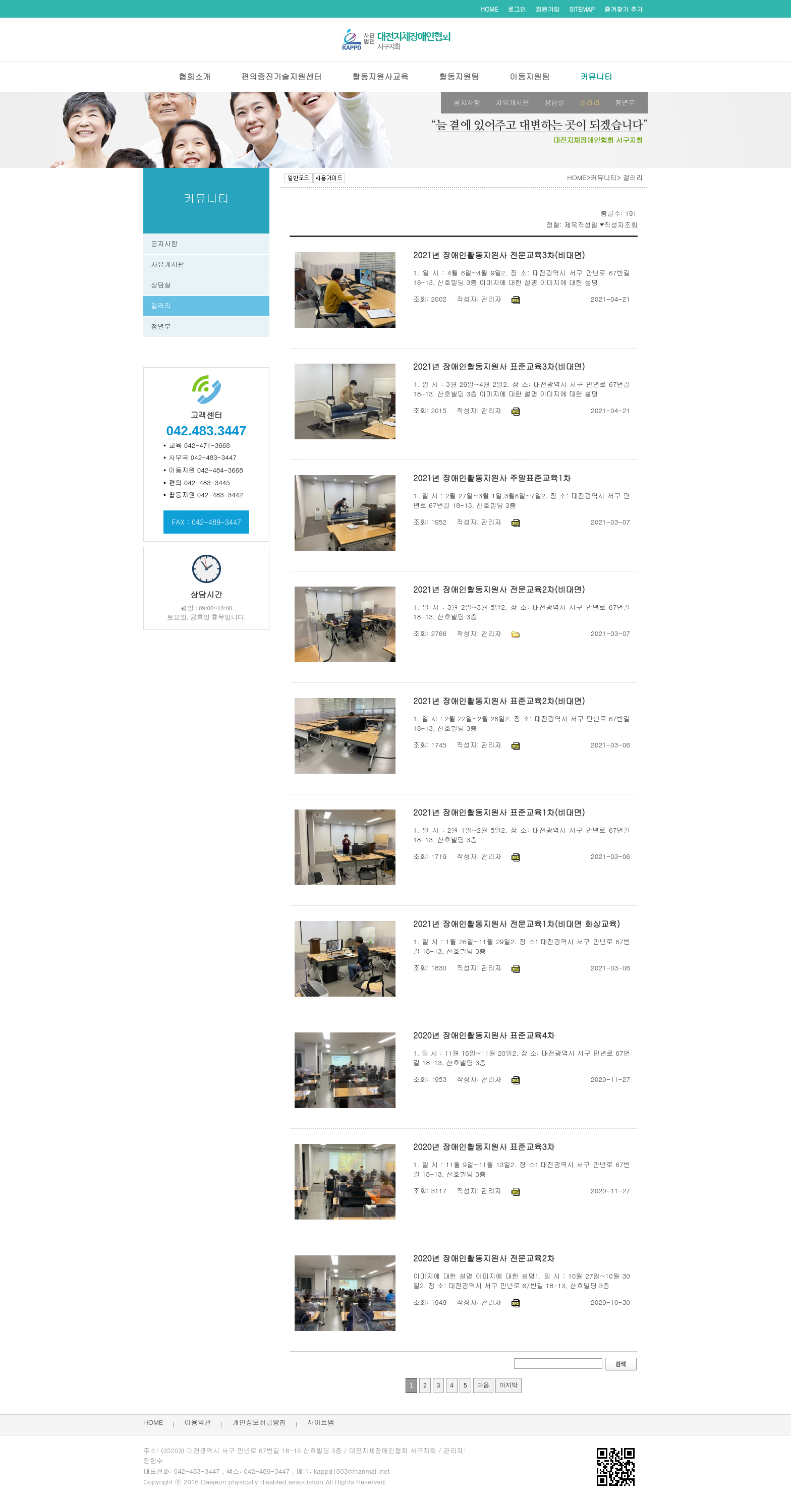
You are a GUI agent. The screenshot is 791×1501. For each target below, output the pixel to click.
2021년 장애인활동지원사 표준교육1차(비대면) (499, 812)
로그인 (517, 9)
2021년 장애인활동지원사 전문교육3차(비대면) (499, 255)
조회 (631, 224)
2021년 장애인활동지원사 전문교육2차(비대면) (499, 589)
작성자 (614, 224)
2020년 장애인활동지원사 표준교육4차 (484, 1035)
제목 (571, 224)
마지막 (510, 1387)
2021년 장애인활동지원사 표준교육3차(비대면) (499, 366)
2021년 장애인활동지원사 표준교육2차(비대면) (499, 701)
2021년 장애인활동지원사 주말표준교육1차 (492, 478)
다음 (485, 1387)
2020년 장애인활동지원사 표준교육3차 (484, 1146)
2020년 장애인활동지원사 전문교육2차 (484, 1258)
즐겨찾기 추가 (623, 9)
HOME (489, 9)
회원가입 (548, 9)
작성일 (591, 224)
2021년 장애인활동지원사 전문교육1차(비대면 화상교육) (516, 924)
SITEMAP (582, 9)
